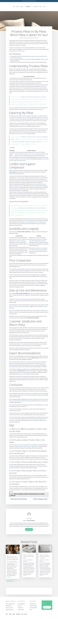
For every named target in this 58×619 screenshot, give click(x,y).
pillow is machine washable (38, 179)
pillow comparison (13, 172)
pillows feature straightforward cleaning (26, 295)
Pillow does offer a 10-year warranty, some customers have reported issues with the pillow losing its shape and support (38, 249)
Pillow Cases (36, 37)
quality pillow (27, 270)
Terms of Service (21, 609)
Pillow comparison (33, 387)
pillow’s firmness (44, 119)
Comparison (31, 37)
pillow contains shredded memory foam (26, 177)
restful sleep (43, 86)
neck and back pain (26, 220)
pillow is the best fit (17, 51)
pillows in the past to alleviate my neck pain (33, 97)
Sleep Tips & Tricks (9, 607)
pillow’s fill (24, 124)
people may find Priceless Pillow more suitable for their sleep (28, 446)
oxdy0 (22, 37)
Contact (44, 6)
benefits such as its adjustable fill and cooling (35, 393)
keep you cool (20, 374)
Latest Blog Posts (33, 603)
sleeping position (27, 372)
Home (14, 6)
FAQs (31, 609)
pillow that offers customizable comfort (28, 107)
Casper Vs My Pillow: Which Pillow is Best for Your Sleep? (45, 556)
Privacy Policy (20, 607)
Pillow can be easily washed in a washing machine (22, 299)
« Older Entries (9, 581)
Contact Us (20, 605)
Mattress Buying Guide (10, 603)
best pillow (17, 376)
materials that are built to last (15, 239)
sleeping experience (20, 173)
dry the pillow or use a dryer (41, 306)
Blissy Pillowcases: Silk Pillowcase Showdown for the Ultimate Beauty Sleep (12, 558)
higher (36, 255)
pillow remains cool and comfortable (32, 154)
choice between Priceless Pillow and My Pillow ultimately (23, 444)
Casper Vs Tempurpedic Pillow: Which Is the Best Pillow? (28, 556)
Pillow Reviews (8, 605)
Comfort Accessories (10, 609)
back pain (25, 197)
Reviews (17, 6)
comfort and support (26, 59)
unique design (27, 81)
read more (9, 576)
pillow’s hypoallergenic (13, 366)
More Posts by (29, 529)
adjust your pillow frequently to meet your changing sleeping (34, 222)
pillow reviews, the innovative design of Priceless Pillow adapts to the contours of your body (27, 363)
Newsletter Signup (33, 605)
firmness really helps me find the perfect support (27, 141)
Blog (40, 6)
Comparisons (35, 6)
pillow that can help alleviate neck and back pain (32, 208)
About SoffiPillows (21, 603)
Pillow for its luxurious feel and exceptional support (31, 362)
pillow (41, 181)
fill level (44, 276)
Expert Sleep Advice (33, 607)
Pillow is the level (43, 117)
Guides (21, 6)
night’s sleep (26, 69)
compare (20, 47)
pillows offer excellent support (17, 192)
